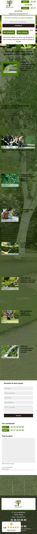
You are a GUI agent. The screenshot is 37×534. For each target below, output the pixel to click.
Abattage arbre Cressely (29, 491)
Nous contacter (23, 32)
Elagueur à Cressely (28, 485)
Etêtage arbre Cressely (17, 488)
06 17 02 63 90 (17, 430)
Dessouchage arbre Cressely (5, 489)
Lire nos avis (11, 530)
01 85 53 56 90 (17, 427)
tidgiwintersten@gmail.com (18, 14)
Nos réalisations (8, 32)
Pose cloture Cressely (17, 482)
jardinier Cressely (4, 483)
